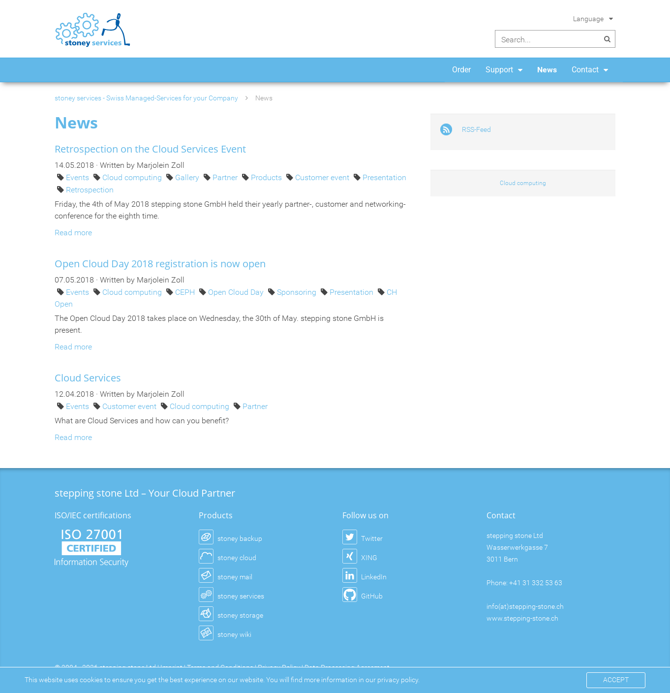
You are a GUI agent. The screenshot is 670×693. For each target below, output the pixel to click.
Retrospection (90, 189)
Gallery (188, 177)
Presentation (384, 177)
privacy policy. (398, 680)
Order (461, 69)
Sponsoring (297, 292)
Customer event (323, 177)
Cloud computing (133, 177)
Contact (585, 69)
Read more (73, 232)
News (547, 69)
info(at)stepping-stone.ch (525, 606)
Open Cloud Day (237, 292)
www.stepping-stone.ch (522, 618)
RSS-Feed (476, 129)
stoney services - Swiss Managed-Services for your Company (146, 98)
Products (267, 177)
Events (78, 177)
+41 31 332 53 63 (535, 583)
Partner (226, 177)
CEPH (186, 292)
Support (499, 69)
